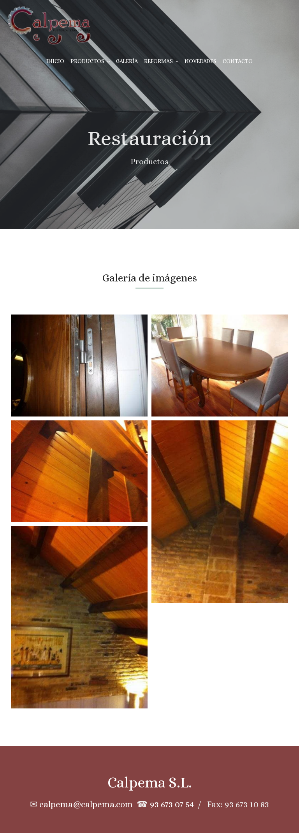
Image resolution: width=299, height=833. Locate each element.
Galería (127, 61)
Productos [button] (90, 61)
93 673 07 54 (172, 804)
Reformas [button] (161, 61)
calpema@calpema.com (86, 804)
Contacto (238, 61)
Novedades (200, 61)
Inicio (55, 61)
